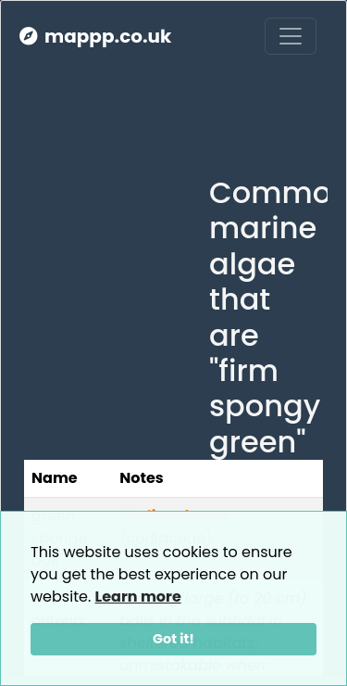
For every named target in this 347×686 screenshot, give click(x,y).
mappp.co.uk (95, 36)
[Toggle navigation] (290, 36)
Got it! (173, 638)
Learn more (138, 596)
